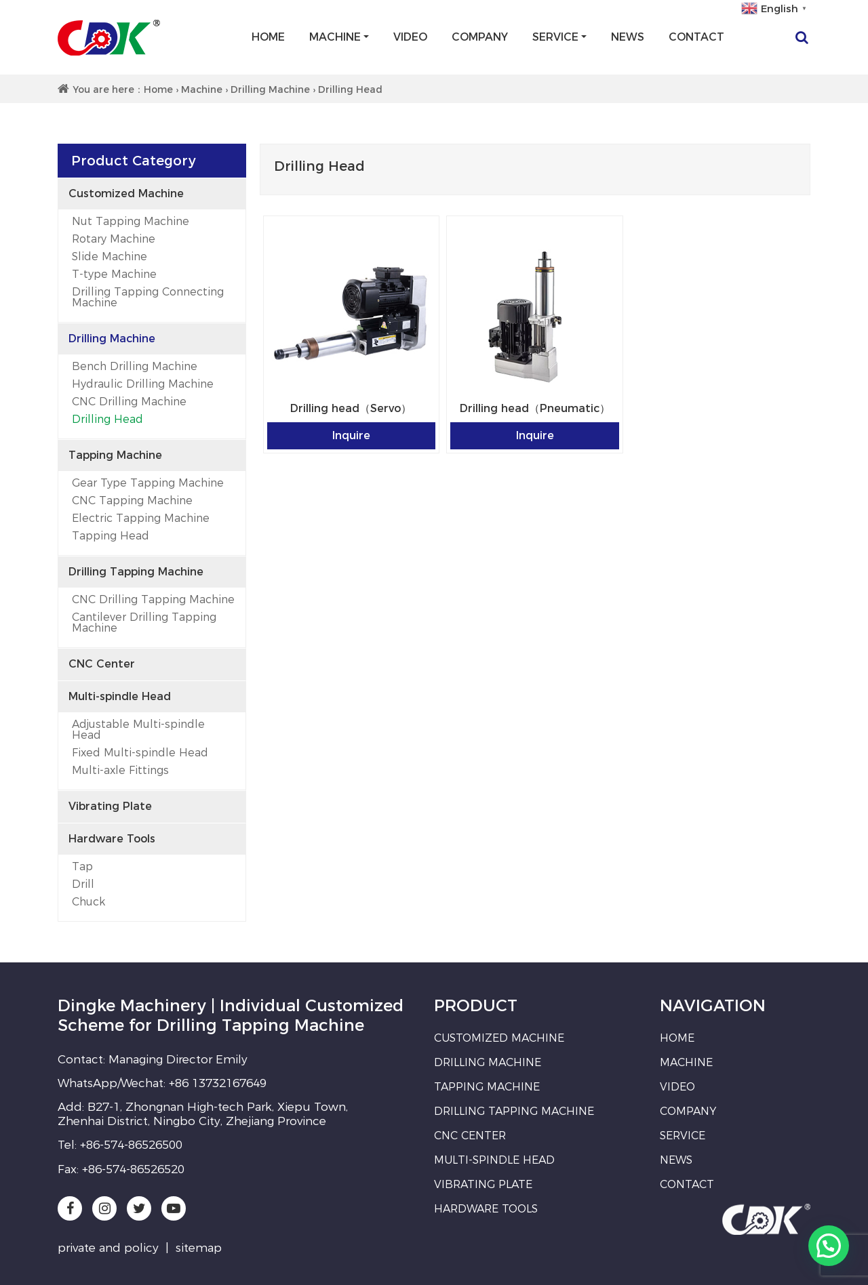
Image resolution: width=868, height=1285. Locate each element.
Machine (335, 36)
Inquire (351, 435)
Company (480, 36)
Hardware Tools (111, 838)
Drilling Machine (270, 89)
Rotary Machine (113, 238)
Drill (83, 884)
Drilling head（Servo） (351, 408)
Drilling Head (107, 419)
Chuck (88, 901)
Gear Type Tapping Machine (148, 482)
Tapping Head (110, 535)
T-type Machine (114, 274)
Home (268, 36)
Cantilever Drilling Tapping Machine (144, 622)
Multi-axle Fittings (120, 770)
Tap (82, 866)
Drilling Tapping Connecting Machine (148, 297)
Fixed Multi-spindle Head (140, 752)
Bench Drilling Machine (134, 366)
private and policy (108, 1248)
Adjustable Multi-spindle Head (138, 729)
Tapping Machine (115, 455)
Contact (696, 36)
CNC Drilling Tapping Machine (153, 599)
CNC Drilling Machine (129, 401)
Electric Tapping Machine (141, 518)
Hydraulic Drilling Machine (143, 384)
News (627, 36)
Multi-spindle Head (119, 696)
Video (410, 36)
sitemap (199, 1248)
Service (555, 36)
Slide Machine (109, 256)
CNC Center (101, 663)
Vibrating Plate (110, 806)
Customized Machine (126, 193)
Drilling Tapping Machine (135, 571)
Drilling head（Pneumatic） (535, 408)
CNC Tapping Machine (132, 500)
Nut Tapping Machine (130, 221)
